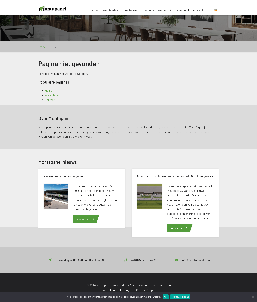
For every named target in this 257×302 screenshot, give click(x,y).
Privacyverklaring (180, 297)
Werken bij (164, 10)
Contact (198, 10)
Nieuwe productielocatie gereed (64, 176)
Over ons (148, 10)
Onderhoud (182, 10)
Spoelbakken (130, 10)
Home (95, 10)
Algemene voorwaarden (156, 285)
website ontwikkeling (116, 290)
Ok (165, 297)
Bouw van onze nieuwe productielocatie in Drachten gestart (175, 176)
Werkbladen (110, 10)
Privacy (134, 285)
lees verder (85, 219)
